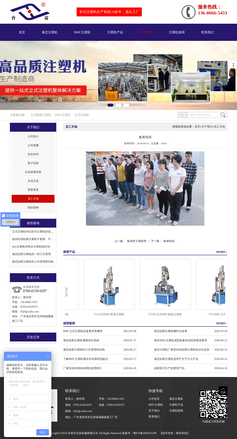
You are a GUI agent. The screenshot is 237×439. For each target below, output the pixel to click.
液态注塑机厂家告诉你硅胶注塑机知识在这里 (181, 349)
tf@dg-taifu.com (29, 311)
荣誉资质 (33, 189)
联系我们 (207, 32)
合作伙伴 (33, 154)
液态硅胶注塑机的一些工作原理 (31, 254)
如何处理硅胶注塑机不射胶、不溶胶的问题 (38, 239)
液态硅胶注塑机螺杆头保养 (170, 331)
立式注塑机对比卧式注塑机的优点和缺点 (37, 231)
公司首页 (154, 398)
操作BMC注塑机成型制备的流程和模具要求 (180, 340)
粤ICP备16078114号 (145, 433)
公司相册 (33, 145)
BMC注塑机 (82, 32)
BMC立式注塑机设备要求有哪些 (83, 331)
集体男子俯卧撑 (136, 241)
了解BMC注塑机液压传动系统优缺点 (85, 358)
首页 (22, 32)
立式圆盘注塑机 (40, 114)
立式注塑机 (81, 114)
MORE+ (221, 251)
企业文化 (33, 180)
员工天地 (33, 198)
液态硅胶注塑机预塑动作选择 (81, 340)
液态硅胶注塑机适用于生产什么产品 (176, 358)
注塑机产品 (115, 32)
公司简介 (33, 136)
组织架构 (33, 207)
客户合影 (33, 163)
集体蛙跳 (168, 241)
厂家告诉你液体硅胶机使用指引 (82, 368)
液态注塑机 (49, 32)
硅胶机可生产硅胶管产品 (169, 368)
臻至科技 (181, 433)
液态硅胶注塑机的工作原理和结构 (33, 261)
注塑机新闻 (177, 32)
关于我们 (146, 32)
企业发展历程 (33, 172)
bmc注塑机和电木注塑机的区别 (31, 246)
